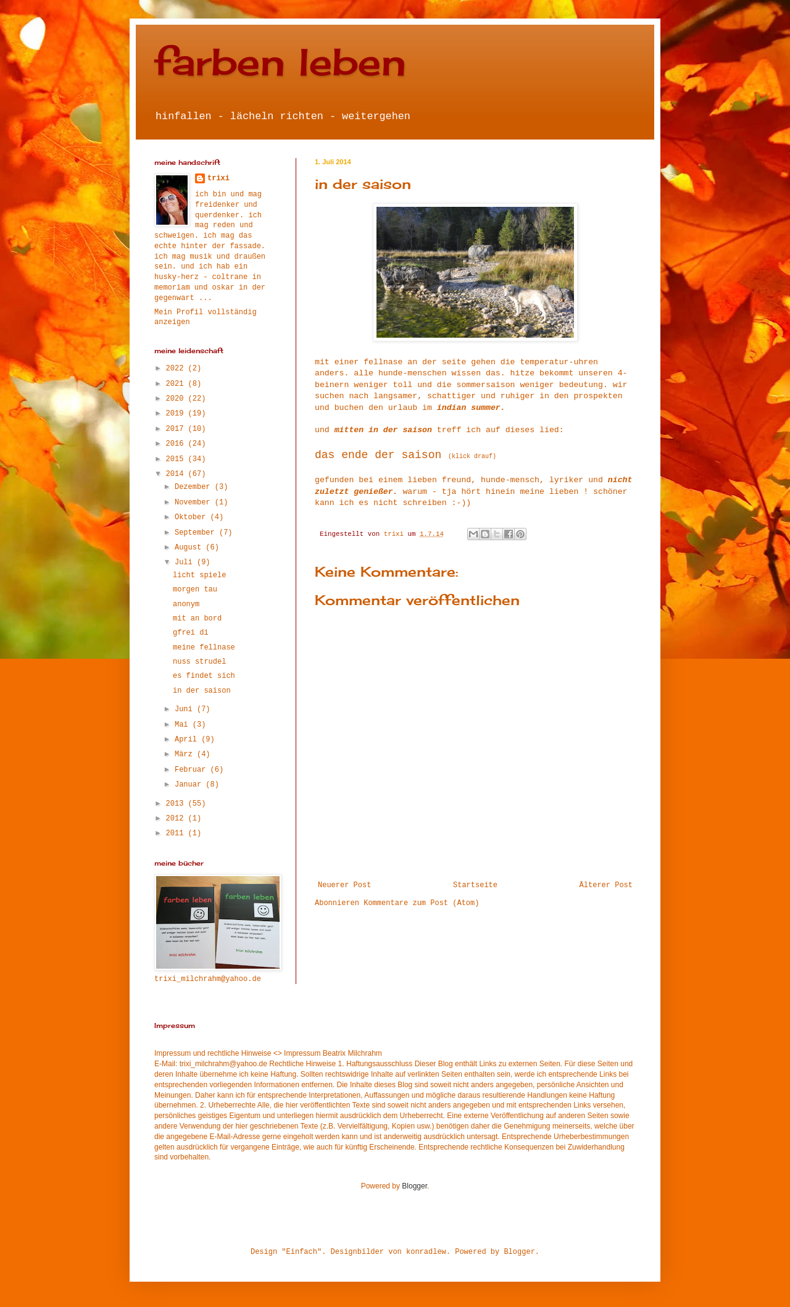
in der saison (202, 691)
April (188, 739)
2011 (177, 833)
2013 (177, 804)
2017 (177, 429)
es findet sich (204, 676)
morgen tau (195, 589)
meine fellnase (204, 647)
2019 (177, 413)
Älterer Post (606, 885)
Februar (192, 770)
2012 (177, 818)
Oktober (192, 517)
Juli (186, 562)
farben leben (280, 61)
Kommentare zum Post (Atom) (421, 903)
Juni (186, 709)
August (190, 547)
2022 (177, 368)
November (195, 502)
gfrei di (191, 632)
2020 (177, 399)
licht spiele (199, 575)
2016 (177, 444)
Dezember (195, 487)
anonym (186, 604)
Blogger (414, 1186)
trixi (218, 178)
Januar (190, 784)
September (197, 532)
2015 (177, 459)
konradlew (426, 1252)
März (186, 754)
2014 (177, 474)
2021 (177, 384)
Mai (184, 724)
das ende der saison (378, 455)
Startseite (475, 885)
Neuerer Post (344, 885)
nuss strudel (199, 662)
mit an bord (197, 618)
